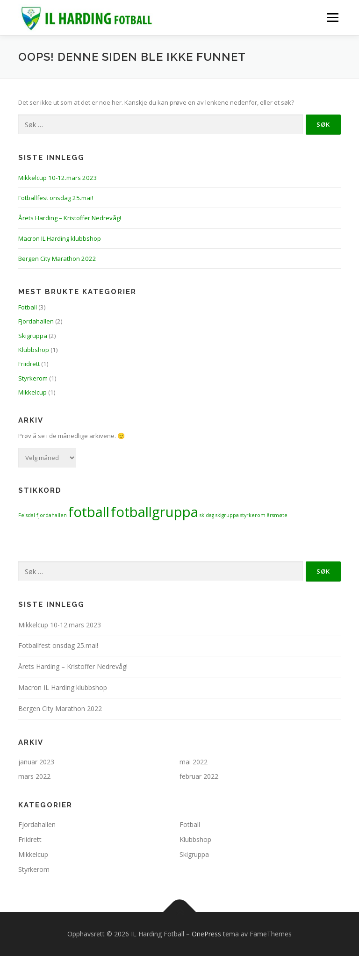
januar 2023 (36, 761)
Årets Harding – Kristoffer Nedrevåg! (69, 218)
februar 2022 (199, 776)
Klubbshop (33, 349)
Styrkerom (33, 378)
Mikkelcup (32, 392)
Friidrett (29, 363)
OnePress (206, 933)
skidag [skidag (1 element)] (207, 515)
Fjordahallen (36, 321)
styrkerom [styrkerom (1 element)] (253, 515)
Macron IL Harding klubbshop (59, 238)
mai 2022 (194, 761)
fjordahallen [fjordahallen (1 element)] (51, 515)
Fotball (27, 307)
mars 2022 (34, 776)
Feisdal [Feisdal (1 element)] (26, 515)
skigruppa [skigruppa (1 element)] (227, 515)
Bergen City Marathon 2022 (57, 258)
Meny (332, 17)
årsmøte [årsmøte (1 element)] (277, 515)
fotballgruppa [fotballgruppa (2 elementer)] (154, 512)
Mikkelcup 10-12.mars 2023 (57, 177)
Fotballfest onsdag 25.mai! (55, 198)
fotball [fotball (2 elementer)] (88, 512)
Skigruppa (32, 335)
